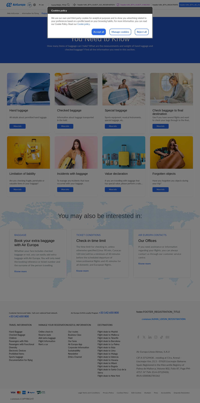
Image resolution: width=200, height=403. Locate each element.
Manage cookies (114, 32)
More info (17, 126)
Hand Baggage (15, 331)
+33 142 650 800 (19, 316)
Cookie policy (83, 24)
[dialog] (100, 23)
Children (13, 338)
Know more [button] (20, 271)
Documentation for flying (21, 360)
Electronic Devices (17, 350)
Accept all (89, 32)
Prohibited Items (16, 353)
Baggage (45, 13)
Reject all (140, 32)
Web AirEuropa (13, 13)
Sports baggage (16, 357)
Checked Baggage (17, 335)
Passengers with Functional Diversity (21, 346)
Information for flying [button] (30, 13)
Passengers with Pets (18, 341)
